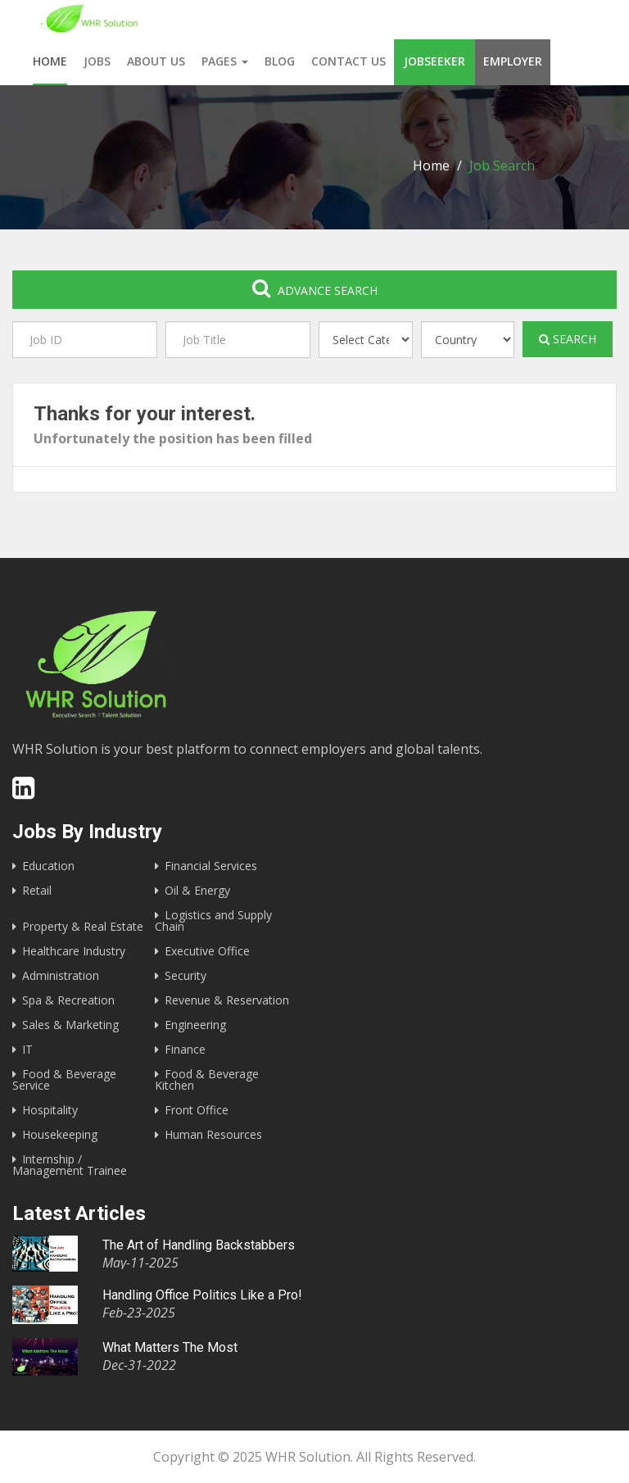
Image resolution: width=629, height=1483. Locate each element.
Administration (60, 975)
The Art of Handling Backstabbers (198, 1245)
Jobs (97, 61)
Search (567, 339)
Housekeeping (59, 1134)
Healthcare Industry (73, 951)
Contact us (348, 61)
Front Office (197, 1110)
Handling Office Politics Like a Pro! (202, 1295)
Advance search (315, 288)
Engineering (195, 1024)
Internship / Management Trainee (69, 1164)
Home (50, 61)
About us (156, 61)
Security (185, 975)
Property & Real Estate (82, 926)
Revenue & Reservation (227, 1000)
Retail (37, 890)
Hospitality (50, 1110)
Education (48, 865)
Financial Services (211, 865)
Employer (512, 61)
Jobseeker (434, 61)
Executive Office (207, 951)
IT (27, 1049)
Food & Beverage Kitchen (207, 1079)
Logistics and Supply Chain (213, 920)
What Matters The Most (170, 1347)
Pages (224, 61)
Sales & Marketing (70, 1024)
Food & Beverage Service (64, 1079)
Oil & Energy (197, 890)
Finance (185, 1049)
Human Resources (213, 1134)
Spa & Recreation (68, 1000)
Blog (280, 61)
